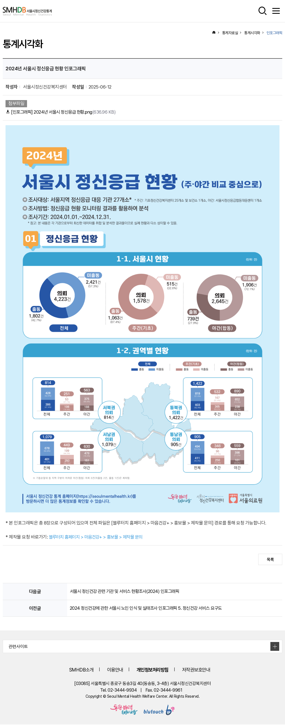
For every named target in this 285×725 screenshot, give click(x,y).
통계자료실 (230, 33)
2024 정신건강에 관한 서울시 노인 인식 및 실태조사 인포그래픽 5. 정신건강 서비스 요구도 (150, 608)
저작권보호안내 (200, 670)
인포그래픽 (275, 33)
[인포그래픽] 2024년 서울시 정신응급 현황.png (63, 112)
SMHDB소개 (75, 670)
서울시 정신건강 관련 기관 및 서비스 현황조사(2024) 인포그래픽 (128, 592)
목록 (270, 560)
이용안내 (111, 670)
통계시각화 (252, 33)
